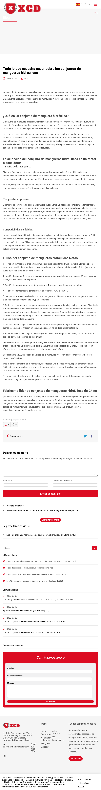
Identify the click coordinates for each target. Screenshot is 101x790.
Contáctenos (57, 740)
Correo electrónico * (63, 480)
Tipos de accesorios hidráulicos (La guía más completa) (30, 568)
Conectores (46, 734)
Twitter (85, 436)
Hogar (43, 731)
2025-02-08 (12, 629)
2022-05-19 (12, 607)
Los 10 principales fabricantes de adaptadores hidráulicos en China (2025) (41, 535)
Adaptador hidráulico (46, 739)
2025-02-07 (12, 596)
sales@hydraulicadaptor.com (16, 747)
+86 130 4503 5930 (33, 747)
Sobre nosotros (56, 732)
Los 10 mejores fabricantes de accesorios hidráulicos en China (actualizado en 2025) (41, 561)
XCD (26, 79)
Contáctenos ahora (50, 520)
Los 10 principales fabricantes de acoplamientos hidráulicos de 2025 (35, 581)
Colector (45, 747)
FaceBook (92, 436)
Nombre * (8, 480)
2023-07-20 (12, 618)
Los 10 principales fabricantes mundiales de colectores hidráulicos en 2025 (37, 574)
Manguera (45, 743)
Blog (54, 737)
